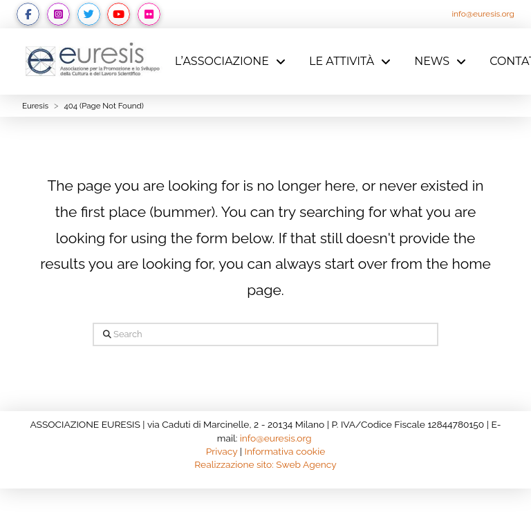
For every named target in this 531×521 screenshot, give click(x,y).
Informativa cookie (285, 451)
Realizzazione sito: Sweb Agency (265, 464)
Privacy (222, 451)
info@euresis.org (482, 14)
